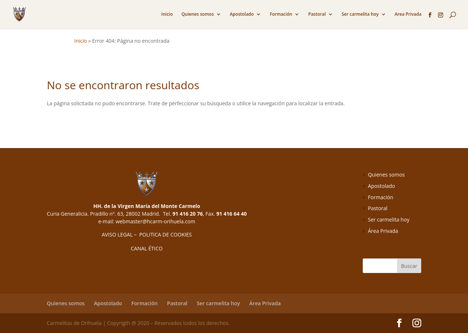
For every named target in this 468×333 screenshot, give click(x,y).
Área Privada (383, 230)
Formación (281, 14)
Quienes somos (197, 14)
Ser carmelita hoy (359, 14)
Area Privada (408, 14)
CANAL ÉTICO (147, 248)
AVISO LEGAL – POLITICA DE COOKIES (147, 234)
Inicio (167, 14)
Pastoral (317, 14)
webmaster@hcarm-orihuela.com (155, 221)
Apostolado (242, 14)
